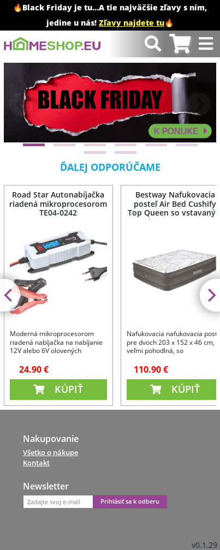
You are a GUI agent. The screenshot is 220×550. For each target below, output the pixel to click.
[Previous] (21, 104)
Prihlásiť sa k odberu (129, 501)
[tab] (180, 44)
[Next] (199, 104)
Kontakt (36, 463)
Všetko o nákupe (50, 452)
